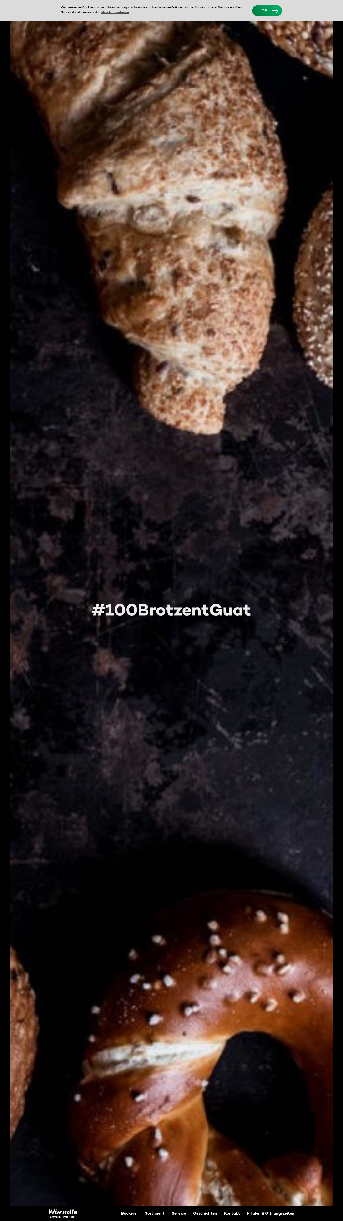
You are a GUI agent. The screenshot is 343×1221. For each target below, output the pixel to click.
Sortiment (155, 1214)
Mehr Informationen (115, 12)
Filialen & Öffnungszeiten (270, 1214)
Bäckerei (129, 1214)
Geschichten (205, 1214)
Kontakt (232, 1214)
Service (179, 1214)
